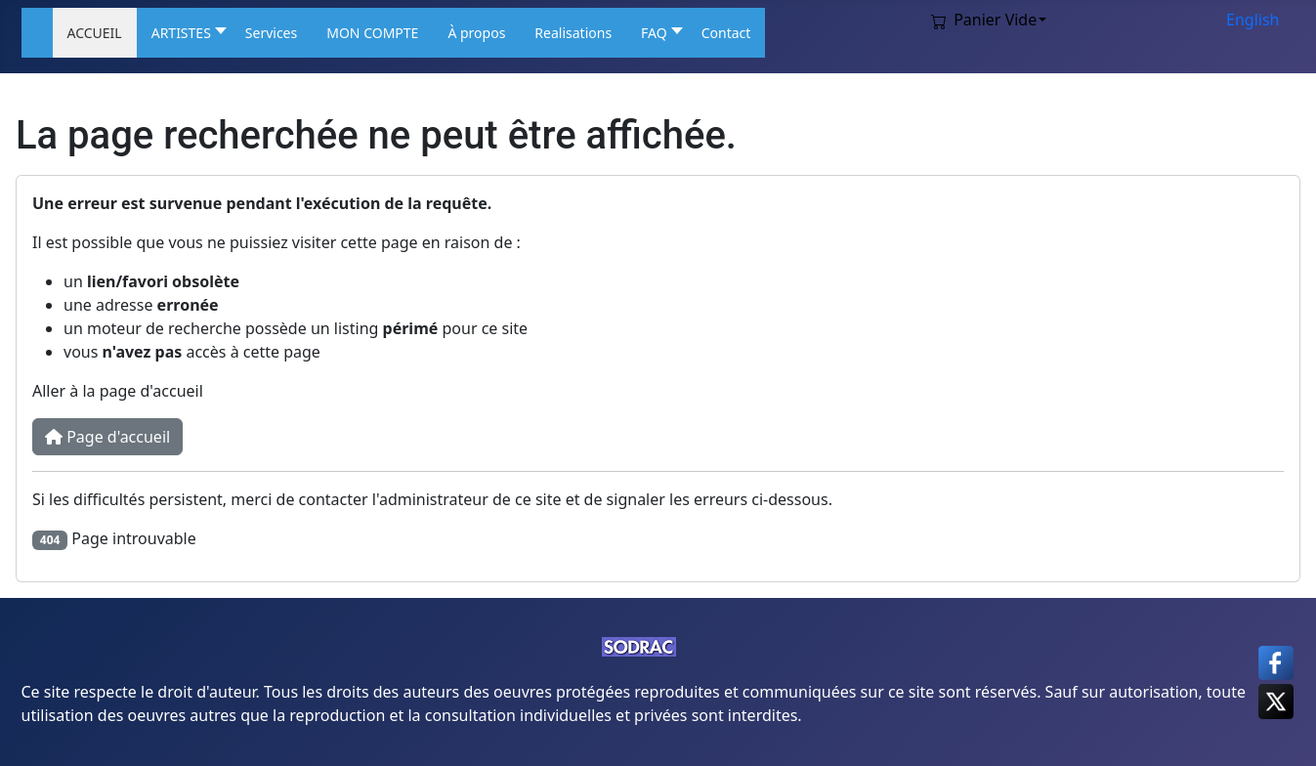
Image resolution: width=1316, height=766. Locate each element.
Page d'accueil (107, 436)
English (1252, 19)
